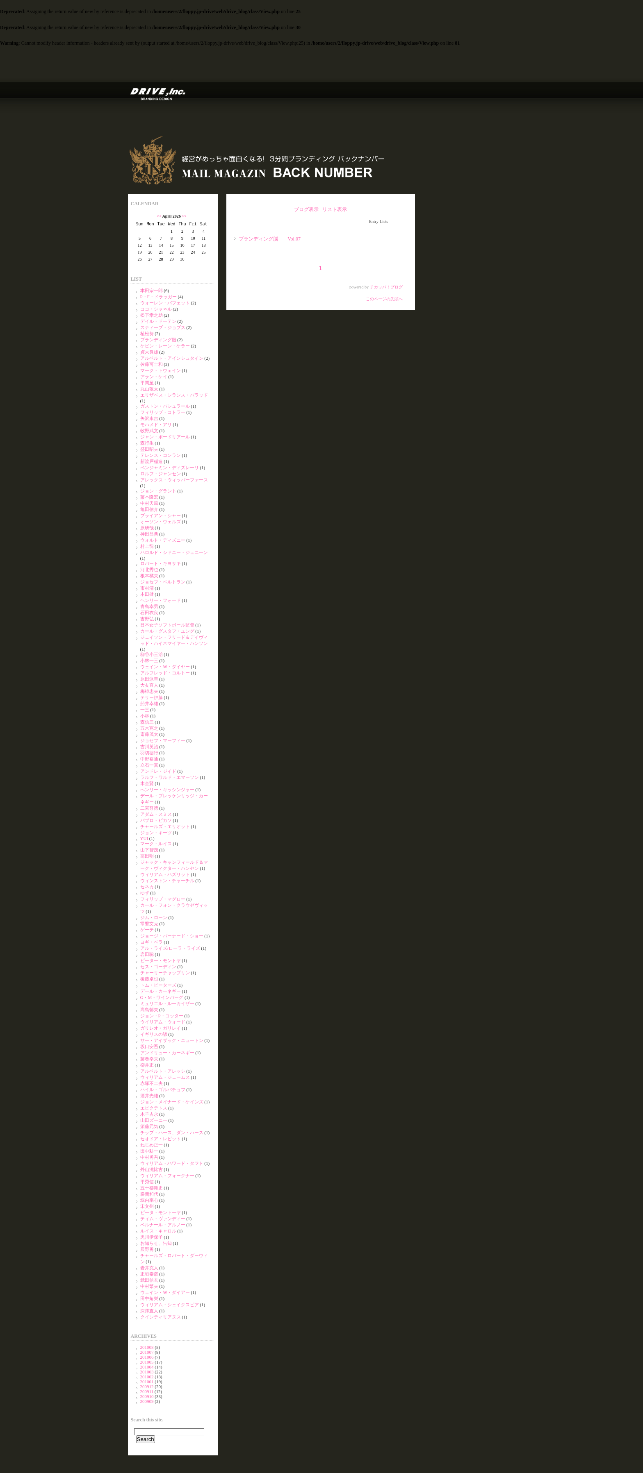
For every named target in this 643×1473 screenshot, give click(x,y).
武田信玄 (149, 1280)
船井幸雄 (149, 703)
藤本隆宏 (149, 497)
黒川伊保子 (151, 1237)
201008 (147, 1347)
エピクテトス (153, 1107)
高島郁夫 (149, 1009)
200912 (147, 1386)
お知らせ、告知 (156, 1243)
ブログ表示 (306, 209)
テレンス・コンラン (160, 455)
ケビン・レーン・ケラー (165, 345)
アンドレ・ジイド (158, 771)
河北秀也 (149, 569)
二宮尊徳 (149, 808)
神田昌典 (149, 533)
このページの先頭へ (384, 299)
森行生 (147, 442)
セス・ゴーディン (158, 966)
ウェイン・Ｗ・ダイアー (165, 1292)
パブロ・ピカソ (156, 820)
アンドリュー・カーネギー (167, 1052)
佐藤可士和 (151, 364)
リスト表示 (334, 209)
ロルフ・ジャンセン (160, 473)
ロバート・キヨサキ (160, 563)
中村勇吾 (149, 1157)
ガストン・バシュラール (165, 406)
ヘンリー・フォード (160, 600)
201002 (147, 1376)
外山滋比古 (151, 1169)
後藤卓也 (149, 978)
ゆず (144, 892)
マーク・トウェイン (160, 370)
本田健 (147, 594)
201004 (147, 1366)
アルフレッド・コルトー (165, 672)
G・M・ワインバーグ (162, 997)
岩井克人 (149, 1267)
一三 (144, 709)
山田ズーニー (153, 1120)
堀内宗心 (149, 1200)
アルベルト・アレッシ (162, 1071)
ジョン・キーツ (156, 832)
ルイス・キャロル (158, 1230)
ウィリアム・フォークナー (167, 1175)
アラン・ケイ (153, 376)
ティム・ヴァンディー (162, 1218)
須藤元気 (149, 1126)
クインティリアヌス (160, 1316)
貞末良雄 (149, 352)
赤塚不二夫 (151, 1083)
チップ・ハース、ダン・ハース (171, 1132)
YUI (144, 838)
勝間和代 (149, 1194)
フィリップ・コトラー (162, 412)
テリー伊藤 (151, 697)
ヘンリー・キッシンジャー (167, 789)
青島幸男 (149, 606)
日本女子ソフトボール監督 (167, 624)
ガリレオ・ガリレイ (160, 1028)
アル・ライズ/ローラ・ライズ (170, 948)
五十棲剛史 (151, 1187)
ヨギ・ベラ (151, 942)
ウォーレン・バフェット (165, 302)
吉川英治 (149, 746)
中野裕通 (149, 758)
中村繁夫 (149, 1286)
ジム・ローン (153, 917)
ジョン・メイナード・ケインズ (171, 1101)
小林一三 (149, 660)
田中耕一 (149, 1150)
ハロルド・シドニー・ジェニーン (174, 552)
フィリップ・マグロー (162, 899)
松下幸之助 (151, 315)
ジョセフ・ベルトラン (162, 581)
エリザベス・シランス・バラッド (174, 395)
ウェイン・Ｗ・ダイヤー (165, 666)
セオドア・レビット (160, 1138)
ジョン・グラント (158, 490)
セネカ (147, 886)
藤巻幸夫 (149, 1058)
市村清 (147, 588)
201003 (147, 1371)
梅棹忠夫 (149, 691)
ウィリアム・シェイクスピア (169, 1304)
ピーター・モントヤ (160, 960)
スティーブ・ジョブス (162, 327)
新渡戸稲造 (151, 461)
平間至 (147, 382)
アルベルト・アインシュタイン (171, 358)
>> (184, 216)
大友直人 (149, 685)
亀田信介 (149, 509)
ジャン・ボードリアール (165, 436)
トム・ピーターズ (158, 985)
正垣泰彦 (149, 1273)
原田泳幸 (149, 678)
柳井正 (147, 1064)
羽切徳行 (149, 752)
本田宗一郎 (151, 290)
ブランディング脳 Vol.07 (270, 239)
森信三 (147, 721)
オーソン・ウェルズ (160, 521)
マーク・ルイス (156, 843)
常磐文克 (149, 923)
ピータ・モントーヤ (160, 1212)
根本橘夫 (149, 575)
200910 (147, 1396)
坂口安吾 (149, 1046)
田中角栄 (149, 1298)
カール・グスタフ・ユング (167, 631)
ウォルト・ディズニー (162, 540)
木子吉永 (149, 1114)
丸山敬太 (149, 388)
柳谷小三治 (151, 654)
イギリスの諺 (153, 1034)
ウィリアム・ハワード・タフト (171, 1163)
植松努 (147, 333)
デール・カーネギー (160, 991)
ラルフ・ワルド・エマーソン (169, 777)
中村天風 (149, 503)
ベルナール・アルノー (162, 1224)
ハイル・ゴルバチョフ (162, 1089)
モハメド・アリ (156, 424)
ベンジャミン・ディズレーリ (169, 467)
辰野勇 (147, 1249)
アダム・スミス (156, 814)
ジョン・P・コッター (161, 1015)
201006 (147, 1357)
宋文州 (147, 1206)
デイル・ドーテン (158, 321)
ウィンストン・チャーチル (167, 880)
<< (159, 216)
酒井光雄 (149, 1095)
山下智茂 (149, 849)
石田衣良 (149, 612)
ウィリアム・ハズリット (165, 874)
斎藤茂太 (149, 734)
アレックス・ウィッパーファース (174, 479)
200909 (147, 1401)
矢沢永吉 (149, 418)
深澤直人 (149, 1310)
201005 (147, 1362)
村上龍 (147, 546)
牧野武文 (149, 430)
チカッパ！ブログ (386, 287)
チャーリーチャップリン (165, 972)
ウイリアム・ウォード (162, 1021)
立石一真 (149, 765)
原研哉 (147, 527)
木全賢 (147, 783)
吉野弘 (147, 618)
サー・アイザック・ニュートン (171, 1040)
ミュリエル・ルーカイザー (167, 1003)
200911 (147, 1391)
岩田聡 (147, 954)
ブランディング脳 (158, 339)
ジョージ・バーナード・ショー (171, 935)
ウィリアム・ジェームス (165, 1077)
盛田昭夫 (149, 449)
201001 (147, 1381)
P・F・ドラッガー (158, 296)
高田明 (147, 855)
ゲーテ (147, 929)
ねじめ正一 (151, 1144)
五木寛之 (149, 728)
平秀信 (147, 1181)
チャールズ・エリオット (165, 826)
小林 (144, 715)
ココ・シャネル (156, 308)
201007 (147, 1352)
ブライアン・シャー (160, 515)
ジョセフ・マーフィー (162, 740)
